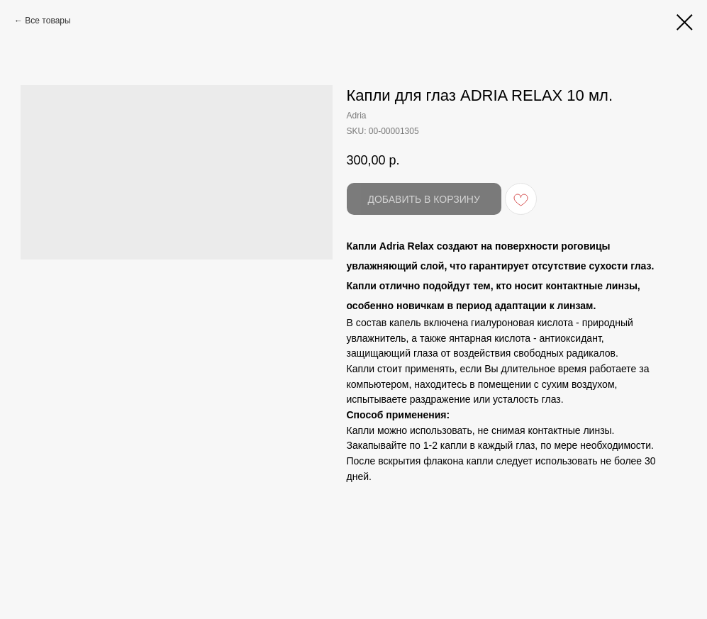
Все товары (47, 21)
